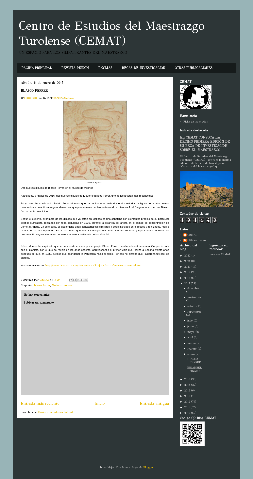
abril (190, 337)
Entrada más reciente (40, 403)
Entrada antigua (154, 403)
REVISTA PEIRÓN (75, 68)
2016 (187, 379)
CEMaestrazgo (196, 240)
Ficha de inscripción (195, 121)
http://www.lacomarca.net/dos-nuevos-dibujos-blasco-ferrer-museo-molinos (93, 265)
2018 (187, 278)
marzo (192, 343)
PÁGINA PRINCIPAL (37, 68)
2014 (187, 390)
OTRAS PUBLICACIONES (193, 68)
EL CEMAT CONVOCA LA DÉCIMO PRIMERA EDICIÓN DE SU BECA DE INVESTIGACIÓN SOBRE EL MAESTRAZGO (205, 143)
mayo (191, 332)
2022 (188, 255)
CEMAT (192, 235)
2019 (187, 272)
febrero (192, 348)
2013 (187, 396)
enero (191, 354)
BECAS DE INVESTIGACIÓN (143, 68)
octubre (192, 306)
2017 (187, 283)
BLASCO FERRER (194, 360)
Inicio (99, 403)
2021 (187, 261)
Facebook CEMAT (220, 254)
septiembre (194, 311)
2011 (187, 407)
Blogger (148, 467)
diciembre (193, 288)
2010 (187, 413)
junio (191, 326)
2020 (188, 266)
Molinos (57, 285)
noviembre (194, 297)
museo (67, 285)
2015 (187, 385)
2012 (187, 401)
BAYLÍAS (105, 68)
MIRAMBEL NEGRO (194, 369)
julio (190, 320)
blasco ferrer (42, 285)
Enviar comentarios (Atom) (55, 412)
